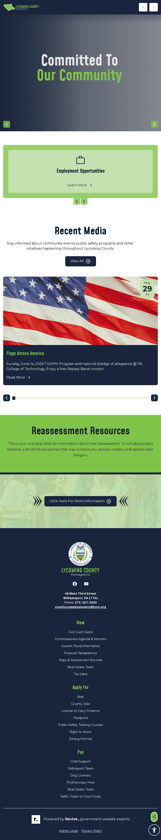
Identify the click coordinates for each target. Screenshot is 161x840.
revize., (72, 819)
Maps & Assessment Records (80, 660)
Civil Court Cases (80, 632)
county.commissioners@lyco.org (80, 607)
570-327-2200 (86, 602)
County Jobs (80, 704)
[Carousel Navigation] (80, 124)
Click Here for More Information (80, 501)
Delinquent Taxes (80, 768)
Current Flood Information (80, 646)
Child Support (80, 761)
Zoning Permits (80, 739)
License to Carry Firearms (80, 711)
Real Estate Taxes (80, 667)
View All (81, 261)
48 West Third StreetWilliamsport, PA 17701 (80, 596)
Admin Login (68, 831)
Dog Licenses (80, 775)
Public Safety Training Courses (80, 725)
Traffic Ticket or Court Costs (80, 796)
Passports (80, 718)
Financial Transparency (80, 653)
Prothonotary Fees (80, 782)
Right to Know (80, 732)
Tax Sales (80, 674)
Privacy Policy (92, 831)
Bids (80, 697)
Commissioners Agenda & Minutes (80, 639)
